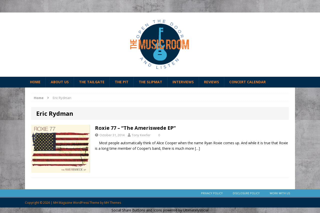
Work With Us (280, 193)
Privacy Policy (212, 193)
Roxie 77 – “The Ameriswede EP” (135, 127)
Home (35, 82)
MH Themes (112, 202)
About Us (60, 82)
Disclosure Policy (246, 193)
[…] (197, 148)
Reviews (211, 82)
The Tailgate (91, 82)
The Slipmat (150, 82)
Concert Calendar (247, 82)
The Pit (121, 82)
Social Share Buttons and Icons (137, 210)
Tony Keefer (141, 135)
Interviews (183, 82)
